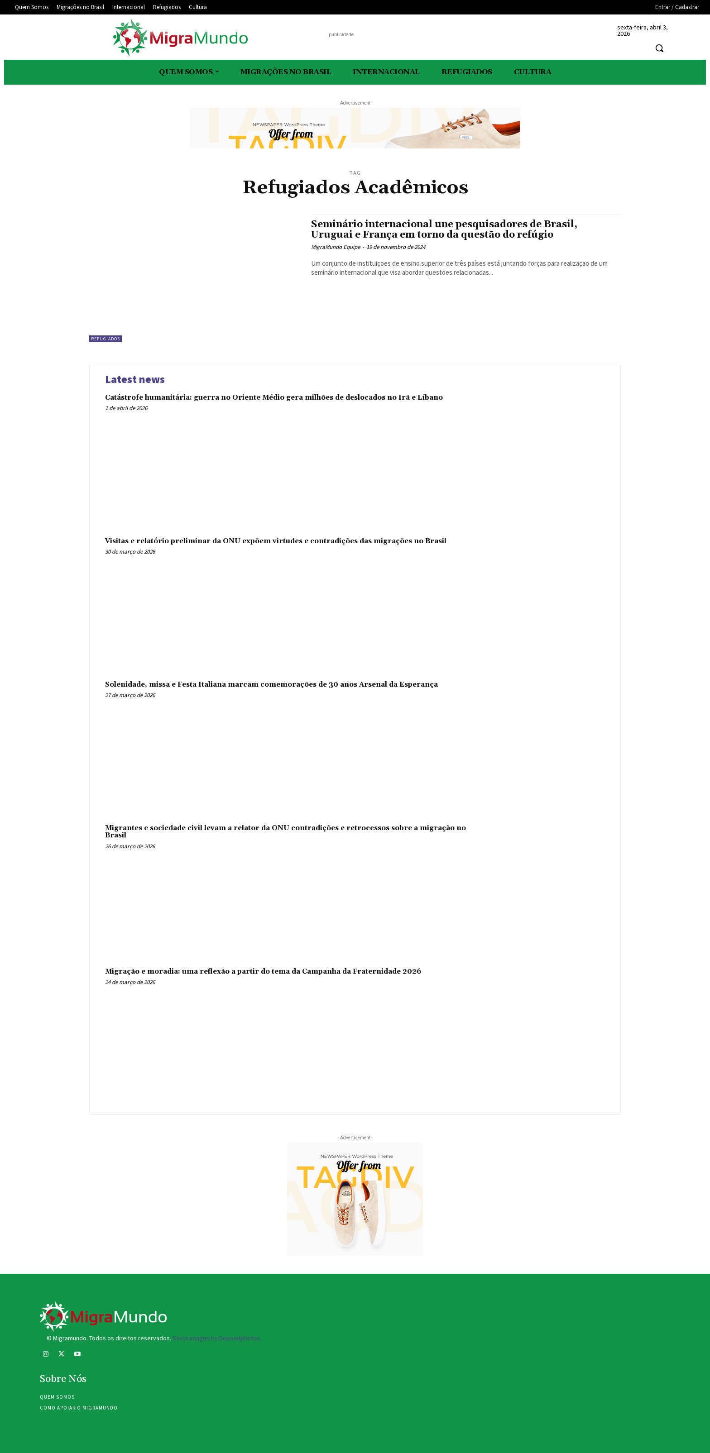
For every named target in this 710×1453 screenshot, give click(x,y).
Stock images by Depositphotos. (217, 1338)
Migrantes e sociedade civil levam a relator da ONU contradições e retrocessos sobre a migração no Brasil (285, 832)
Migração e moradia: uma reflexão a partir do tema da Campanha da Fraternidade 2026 (263, 971)
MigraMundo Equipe (335, 247)
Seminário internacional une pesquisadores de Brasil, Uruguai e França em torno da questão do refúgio (444, 230)
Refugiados (105, 339)
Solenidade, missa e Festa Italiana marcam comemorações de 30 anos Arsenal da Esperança (271, 684)
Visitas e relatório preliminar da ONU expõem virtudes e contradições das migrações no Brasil (275, 541)
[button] (659, 48)
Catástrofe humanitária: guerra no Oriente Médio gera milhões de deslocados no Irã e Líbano (274, 397)
